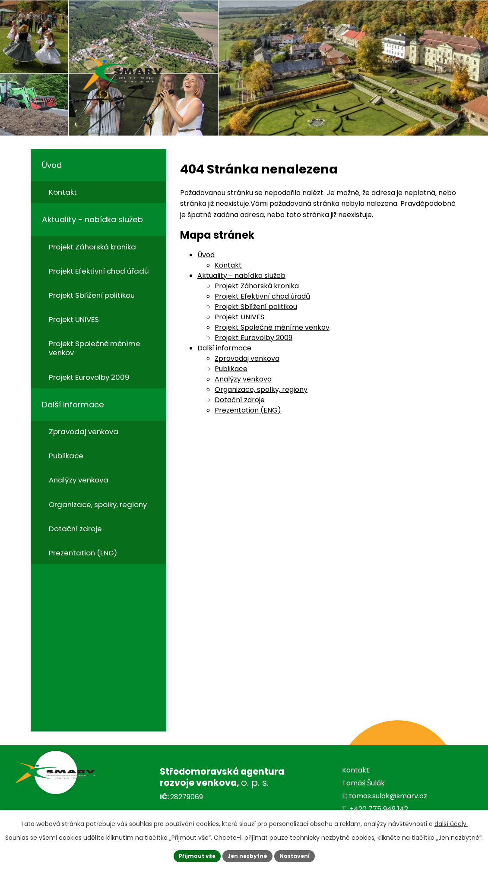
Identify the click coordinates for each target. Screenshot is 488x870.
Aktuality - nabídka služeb (241, 276)
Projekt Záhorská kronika (257, 286)
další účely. (451, 821)
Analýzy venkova (243, 379)
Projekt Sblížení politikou (256, 307)
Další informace (224, 348)
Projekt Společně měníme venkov (272, 327)
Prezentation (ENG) (248, 410)
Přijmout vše (190, 855)
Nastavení (301, 855)
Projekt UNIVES (239, 317)
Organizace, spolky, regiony (261, 389)
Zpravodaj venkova (247, 358)
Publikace (231, 369)
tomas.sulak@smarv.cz (388, 796)
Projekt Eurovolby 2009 (253, 338)
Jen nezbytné (247, 855)
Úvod (206, 255)
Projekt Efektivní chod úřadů (262, 296)
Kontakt (228, 265)
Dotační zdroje (240, 400)
